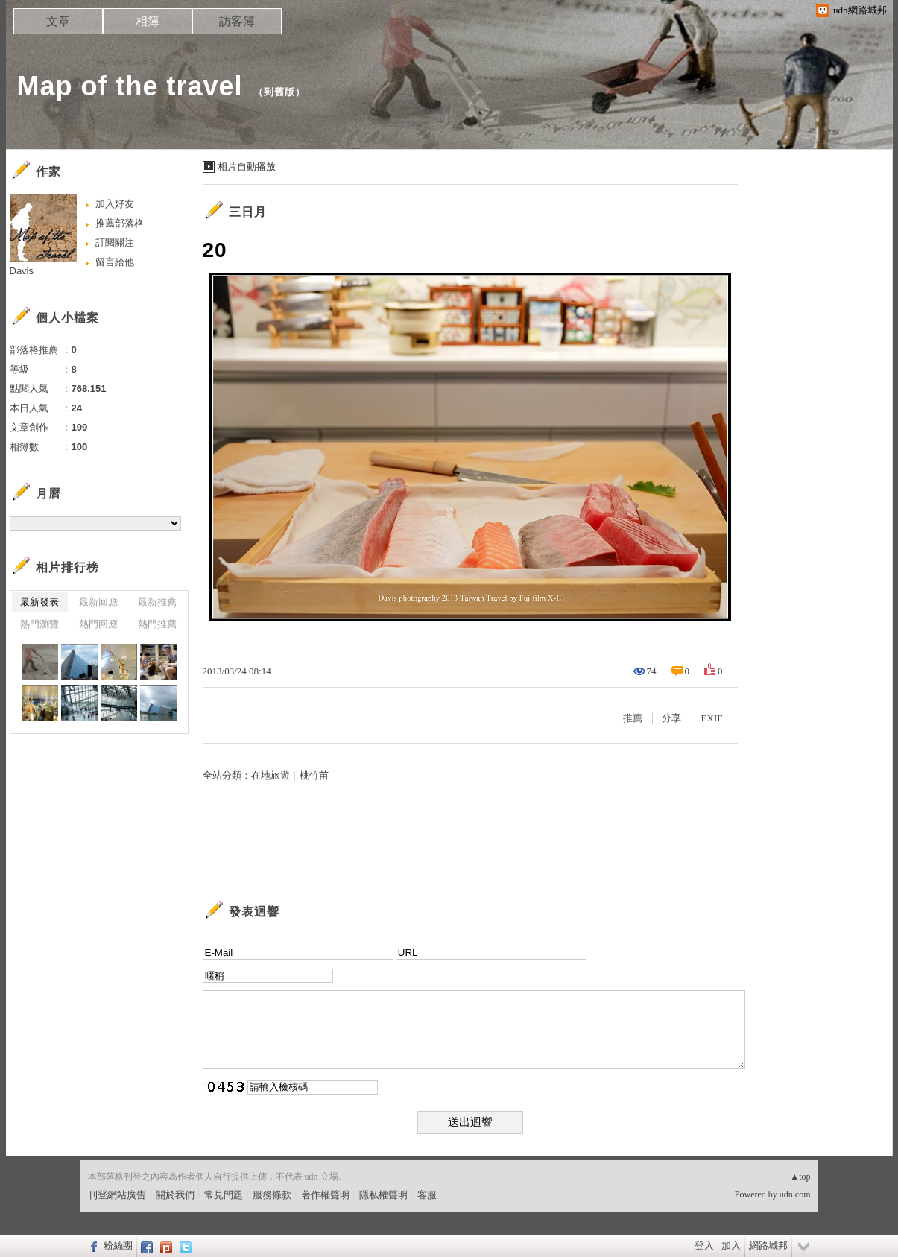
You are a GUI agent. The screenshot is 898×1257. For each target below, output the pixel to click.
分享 (671, 718)
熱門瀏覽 (39, 624)
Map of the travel (130, 86)
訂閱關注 (114, 242)
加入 (731, 1245)
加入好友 (114, 203)
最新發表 (39, 601)
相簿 (147, 21)
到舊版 (279, 92)
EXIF (712, 718)
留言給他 (114, 261)
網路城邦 (768, 1245)
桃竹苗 (314, 775)
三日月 (248, 212)
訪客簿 (237, 21)
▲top (800, 1176)
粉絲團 (118, 1245)
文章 (58, 21)
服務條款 (272, 1194)
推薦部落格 (119, 223)
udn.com (795, 1194)
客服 (427, 1194)
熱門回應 (98, 624)
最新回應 (98, 601)
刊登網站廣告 (117, 1194)
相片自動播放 (247, 166)
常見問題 (223, 1194)
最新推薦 (157, 601)
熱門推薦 (157, 624)
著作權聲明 (325, 1194)
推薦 (632, 718)
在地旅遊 (270, 775)
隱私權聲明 (383, 1194)
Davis (22, 270)
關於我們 (175, 1194)
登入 (704, 1245)
